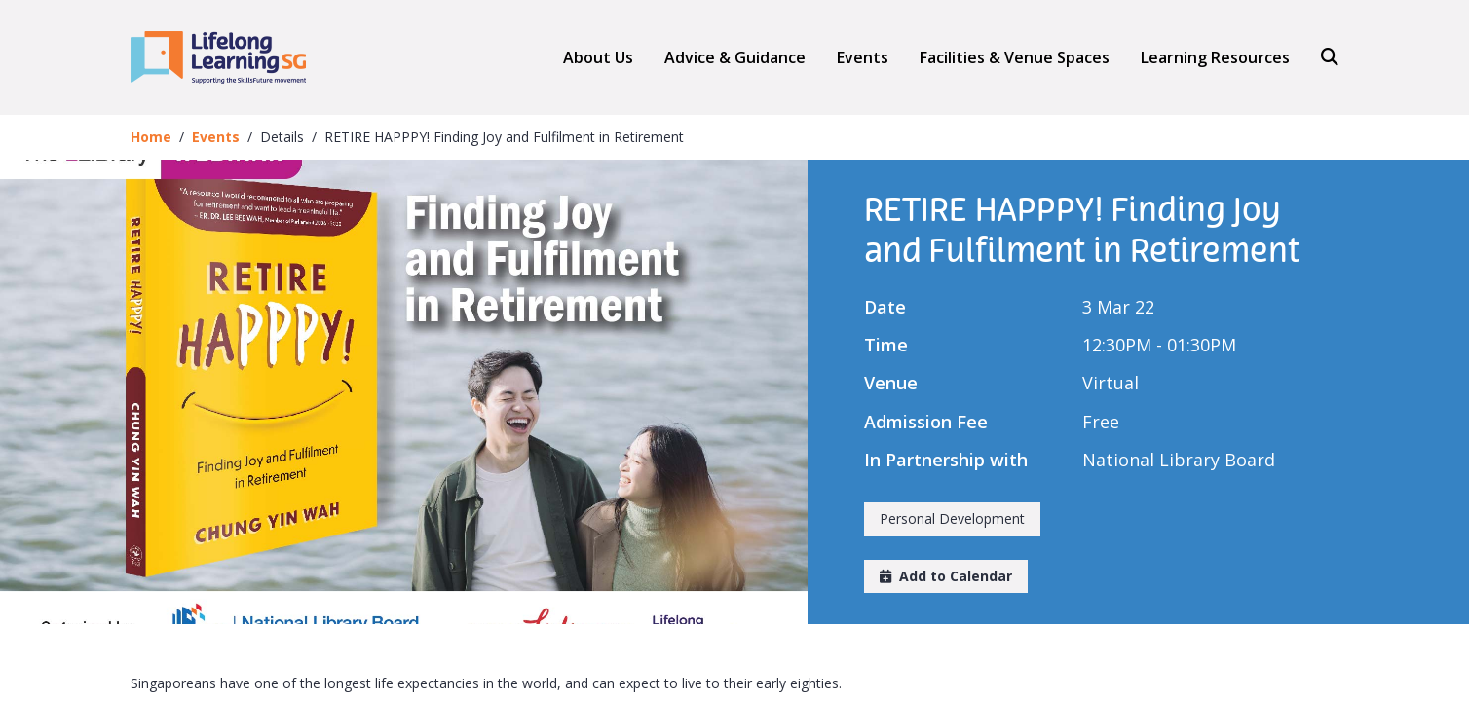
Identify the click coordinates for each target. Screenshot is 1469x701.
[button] (735, 57)
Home (151, 137)
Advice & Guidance (735, 58)
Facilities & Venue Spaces (1015, 58)
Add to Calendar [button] (946, 576)
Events (862, 57)
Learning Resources (1215, 57)
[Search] (1321, 57)
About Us (598, 57)
